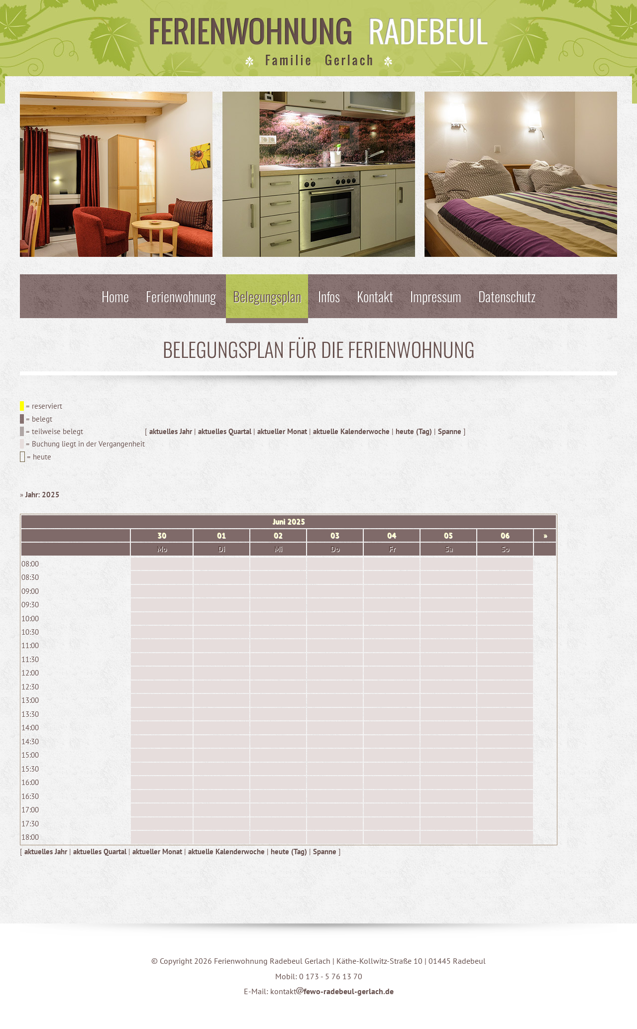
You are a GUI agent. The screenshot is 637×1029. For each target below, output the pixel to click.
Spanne (449, 431)
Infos (329, 296)
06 (505, 535)
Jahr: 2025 (42, 494)
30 (161, 535)
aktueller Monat (282, 431)
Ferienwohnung (181, 296)
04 (391, 535)
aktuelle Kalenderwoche (351, 431)
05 (448, 535)
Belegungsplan (267, 296)
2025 (296, 521)
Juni (279, 521)
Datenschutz (506, 296)
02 (278, 535)
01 (221, 535)
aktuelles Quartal (224, 431)
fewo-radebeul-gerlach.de (345, 991)
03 (334, 535)
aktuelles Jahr (170, 431)
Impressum (435, 296)
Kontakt (375, 296)
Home (115, 296)
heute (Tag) (414, 431)
